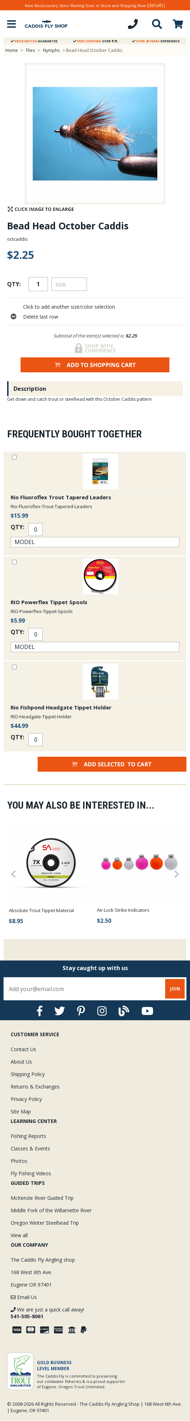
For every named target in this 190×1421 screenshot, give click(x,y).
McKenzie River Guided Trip (42, 1197)
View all (19, 1235)
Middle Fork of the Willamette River (51, 1210)
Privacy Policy (26, 1099)
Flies (30, 50)
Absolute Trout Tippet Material (41, 910)
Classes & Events (30, 1148)
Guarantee (34, 41)
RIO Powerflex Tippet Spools (49, 602)
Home (11, 50)
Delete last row (40, 316)
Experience (156, 41)
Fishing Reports (28, 1136)
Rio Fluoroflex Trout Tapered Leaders (61, 497)
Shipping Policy (28, 1074)
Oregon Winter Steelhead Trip (45, 1222)
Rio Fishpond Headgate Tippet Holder (61, 707)
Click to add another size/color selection (69, 306)
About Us (21, 1061)
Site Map (21, 1111)
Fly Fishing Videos (31, 1173)
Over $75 (95, 41)
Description (29, 389)
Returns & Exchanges (35, 1086)
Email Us (24, 1297)
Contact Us (23, 1049)
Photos (19, 1160)
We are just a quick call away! (47, 1313)
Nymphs (51, 50)
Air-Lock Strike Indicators (123, 910)
